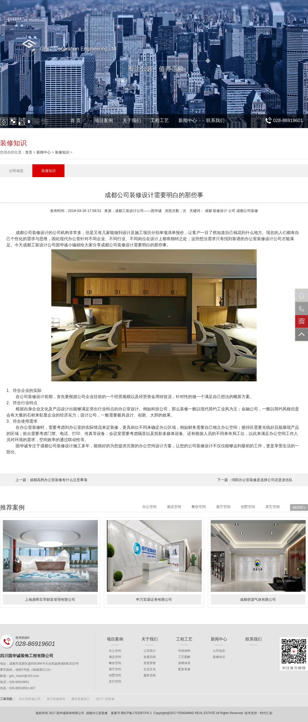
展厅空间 (223, 507)
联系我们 (215, 120)
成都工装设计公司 (39, 245)
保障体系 (184, 663)
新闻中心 (187, 120)
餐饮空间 (198, 507)
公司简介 (149, 651)
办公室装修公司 (30, 699)
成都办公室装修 (97, 713)
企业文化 (149, 669)
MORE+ (299, 507)
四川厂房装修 (105, 699)
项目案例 (103, 120)
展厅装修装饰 (56, 699)
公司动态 (16, 171)
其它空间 (272, 507)
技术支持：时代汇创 (258, 713)
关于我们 (131, 120)
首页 (28, 152)
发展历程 (149, 657)
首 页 (75, 120)
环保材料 (184, 651)
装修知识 (62, 152)
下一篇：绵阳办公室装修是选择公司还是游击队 (255, 480)
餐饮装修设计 (80, 699)
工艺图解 (184, 657)
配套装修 (184, 669)
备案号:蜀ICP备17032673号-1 (131, 713)
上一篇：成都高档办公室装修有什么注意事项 (51, 480)
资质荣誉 (149, 663)
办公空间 (149, 507)
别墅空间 (248, 507)
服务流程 (149, 675)
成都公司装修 (52, 446)
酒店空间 (174, 507)
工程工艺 (159, 120)
